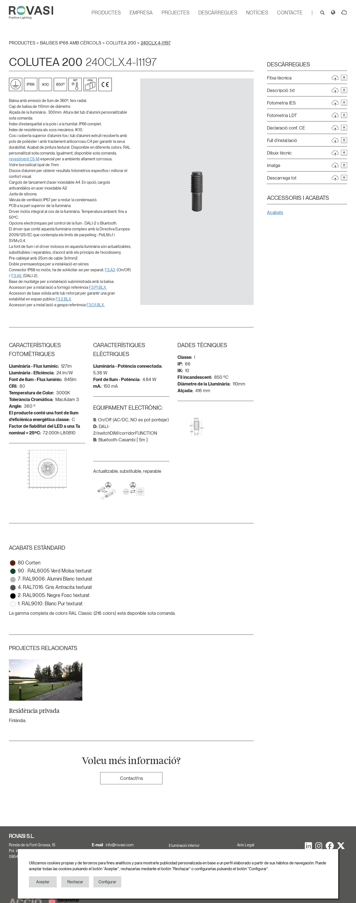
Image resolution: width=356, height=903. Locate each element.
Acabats (275, 212)
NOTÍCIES (257, 13)
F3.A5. (16, 275)
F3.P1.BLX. (98, 287)
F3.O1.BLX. (95, 305)
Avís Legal (245, 845)
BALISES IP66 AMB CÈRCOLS (71, 43)
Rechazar (75, 882)
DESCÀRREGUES (217, 13)
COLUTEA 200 (121, 43)
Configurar (107, 882)
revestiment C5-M (24, 159)
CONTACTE (290, 13)
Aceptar (43, 882)
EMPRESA (141, 13)
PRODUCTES (106, 13)
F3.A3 (110, 270)
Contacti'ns (131, 778)
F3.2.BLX (63, 299)
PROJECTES (175, 13)
